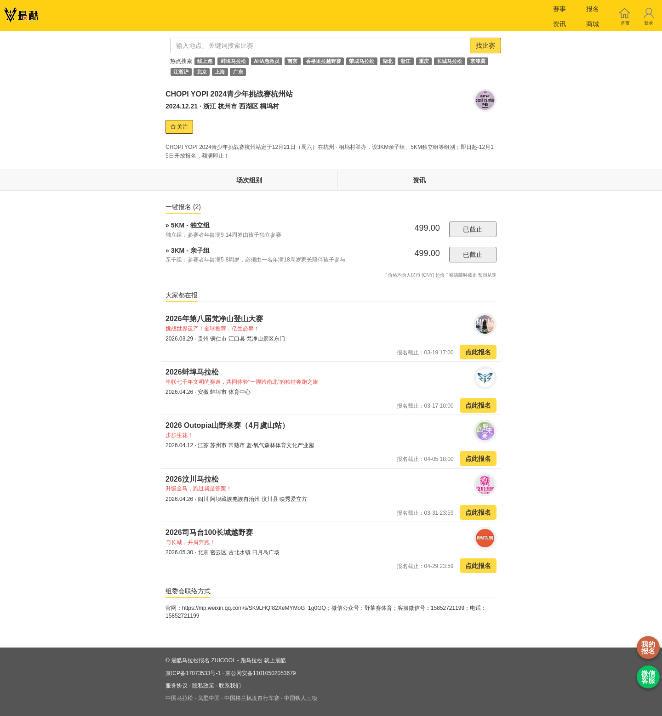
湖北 (387, 61)
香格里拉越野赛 (323, 61)
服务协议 (177, 685)
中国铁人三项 (300, 698)
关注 (179, 127)
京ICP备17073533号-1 (193, 673)
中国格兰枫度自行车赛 (252, 698)
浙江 (405, 61)
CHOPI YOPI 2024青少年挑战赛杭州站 (229, 94)
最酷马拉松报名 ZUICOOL (203, 660)
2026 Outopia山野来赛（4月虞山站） (227, 425)
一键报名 (183, 206)
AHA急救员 (267, 61)
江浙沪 (180, 71)
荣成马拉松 (361, 61)
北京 (202, 71)
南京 (292, 61)
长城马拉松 (449, 61)
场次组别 (249, 180)
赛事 (559, 8)
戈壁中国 (209, 698)
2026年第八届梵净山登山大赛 (214, 319)
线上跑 (204, 61)
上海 (220, 71)
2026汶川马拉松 (192, 479)
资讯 (559, 24)
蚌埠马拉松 (233, 61)
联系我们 (230, 685)
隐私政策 (203, 685)
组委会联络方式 (188, 591)
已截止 (472, 229)
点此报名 (478, 352)
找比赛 (485, 45)
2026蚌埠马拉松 (192, 372)
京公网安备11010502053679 (260, 673)
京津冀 (477, 61)
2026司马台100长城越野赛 (209, 532)
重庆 (424, 61)
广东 (238, 71)
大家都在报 (182, 295)
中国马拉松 (179, 698)
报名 (592, 8)
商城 (592, 24)
